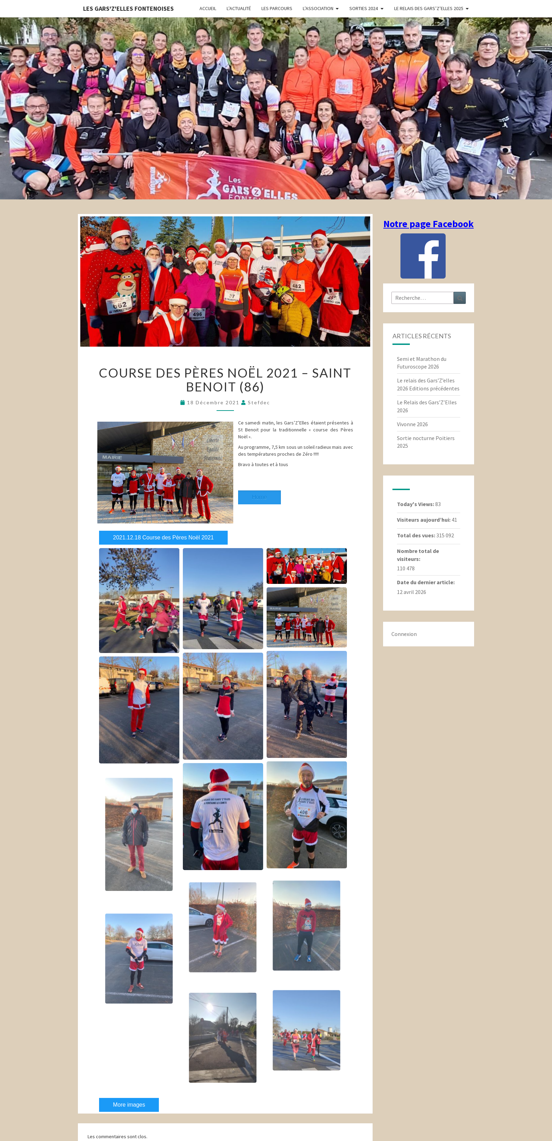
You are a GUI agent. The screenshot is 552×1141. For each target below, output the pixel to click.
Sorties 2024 (363, 8)
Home (259, 497)
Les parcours (276, 8)
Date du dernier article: (426, 582)
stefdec (259, 402)
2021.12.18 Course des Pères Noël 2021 (163, 537)
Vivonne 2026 (412, 424)
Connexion (404, 633)
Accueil (208, 8)
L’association (318, 8)
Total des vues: (416, 535)
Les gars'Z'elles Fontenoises (128, 9)
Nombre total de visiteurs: (418, 554)
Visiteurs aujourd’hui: (424, 519)
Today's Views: (416, 504)
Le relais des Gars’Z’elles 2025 (428, 8)
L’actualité (239, 8)
